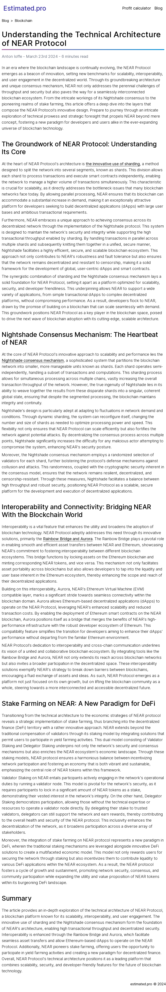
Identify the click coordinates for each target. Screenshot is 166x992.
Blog (158, 8)
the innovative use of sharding (113, 164)
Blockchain (23, 20)
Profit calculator (136, 8)
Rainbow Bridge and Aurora (68, 538)
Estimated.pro (24, 8)
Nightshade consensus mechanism (33, 360)
